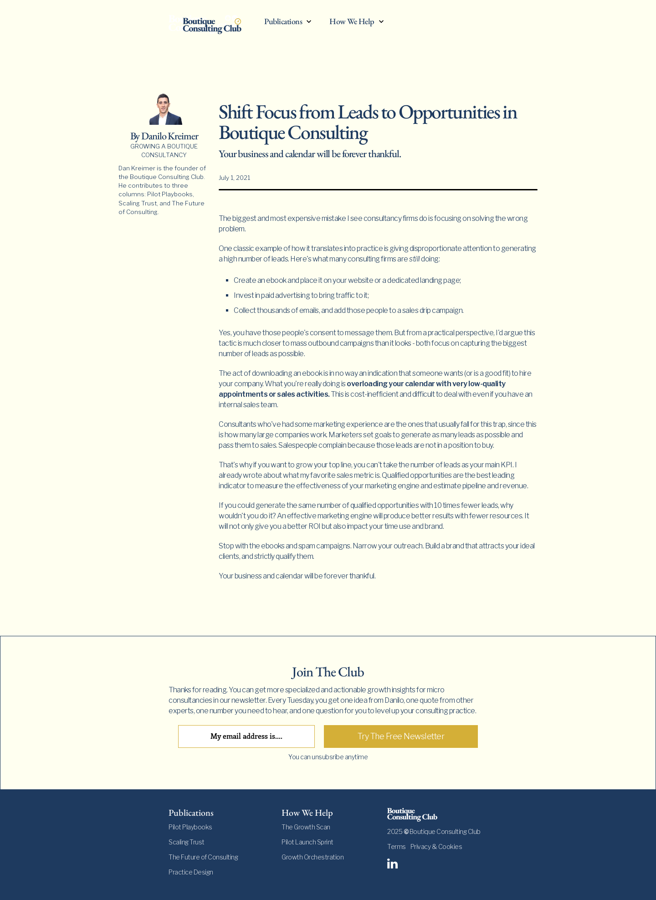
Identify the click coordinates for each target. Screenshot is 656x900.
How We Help (351, 21)
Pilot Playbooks (190, 827)
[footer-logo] (437, 815)
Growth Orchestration (312, 857)
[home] (212, 23)
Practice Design (191, 872)
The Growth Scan (306, 827)
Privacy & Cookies (436, 846)
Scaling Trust (187, 842)
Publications (283, 21)
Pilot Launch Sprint (307, 842)
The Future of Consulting (203, 857)
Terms (396, 846)
